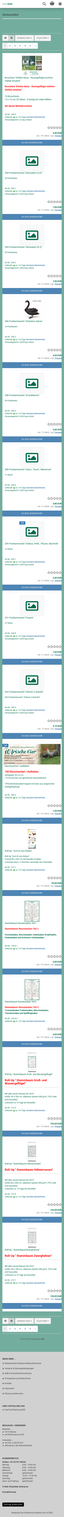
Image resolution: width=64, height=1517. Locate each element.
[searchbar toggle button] (44, 4)
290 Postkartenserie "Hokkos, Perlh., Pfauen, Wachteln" (31, 543)
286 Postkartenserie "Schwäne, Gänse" (24, 321)
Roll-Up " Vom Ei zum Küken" (18, 851)
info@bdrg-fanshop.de (18, 1487)
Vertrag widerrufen (13, 1504)
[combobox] (24, 38)
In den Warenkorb (32, 143)
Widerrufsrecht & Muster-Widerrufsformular (23, 1363)
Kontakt (8, 1383)
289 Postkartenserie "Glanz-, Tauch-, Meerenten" (28, 469)
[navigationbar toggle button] (60, 4)
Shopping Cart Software (21, 1513)
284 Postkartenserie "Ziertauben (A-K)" (23, 173)
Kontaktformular (9, 1492)
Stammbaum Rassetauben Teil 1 (20, 923)
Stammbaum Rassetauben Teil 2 (20, 1001)
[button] (5, 38)
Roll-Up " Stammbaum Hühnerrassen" (23, 1163)
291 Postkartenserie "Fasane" (19, 617)
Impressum (9, 1388)
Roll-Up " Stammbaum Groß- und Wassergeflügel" (29, 1074)
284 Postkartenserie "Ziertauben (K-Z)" (23, 247)
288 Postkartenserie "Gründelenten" (22, 395)
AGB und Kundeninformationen (18, 1373)
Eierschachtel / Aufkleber (17, 766)
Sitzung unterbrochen (14, 1393)
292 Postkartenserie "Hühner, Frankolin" (24, 692)
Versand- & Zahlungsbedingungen (19, 1368)
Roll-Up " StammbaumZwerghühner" (22, 1250)
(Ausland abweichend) (35, 117)
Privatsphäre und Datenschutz (18, 1378)
